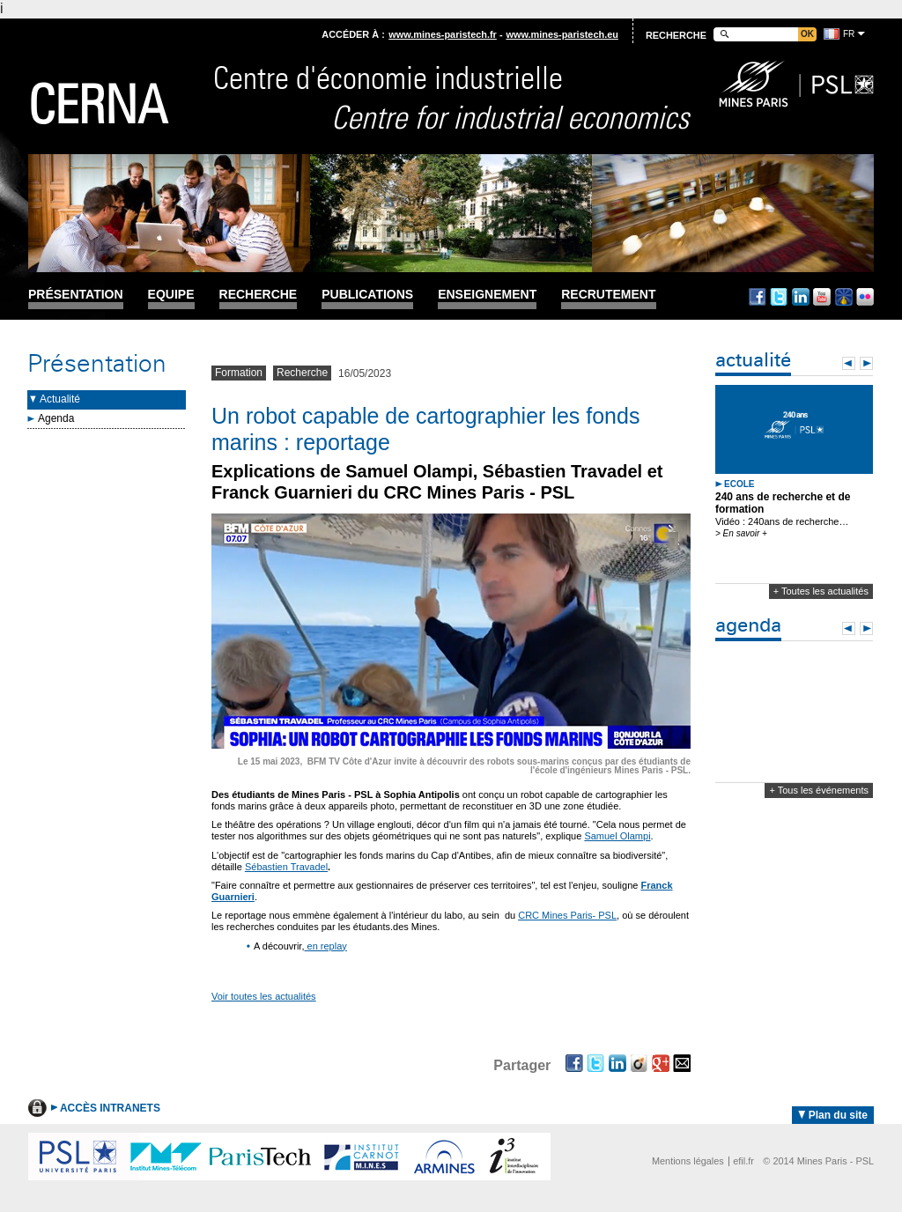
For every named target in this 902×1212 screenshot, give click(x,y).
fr (848, 34)
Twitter (778, 297)
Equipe (171, 294)
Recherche (258, 294)
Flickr (865, 297)
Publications (367, 294)
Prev (848, 363)
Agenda (56, 418)
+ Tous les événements (819, 790)
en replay (325, 946)
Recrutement (608, 294)
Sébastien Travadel (286, 866)
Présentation (75, 294)
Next (866, 363)
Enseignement (487, 294)
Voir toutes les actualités (263, 996)
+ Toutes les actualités (821, 591)
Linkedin (801, 297)
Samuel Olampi (617, 836)
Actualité (60, 399)
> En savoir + (741, 533)
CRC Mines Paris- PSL (567, 915)
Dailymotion (844, 297)
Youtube (822, 297)
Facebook (757, 297)
